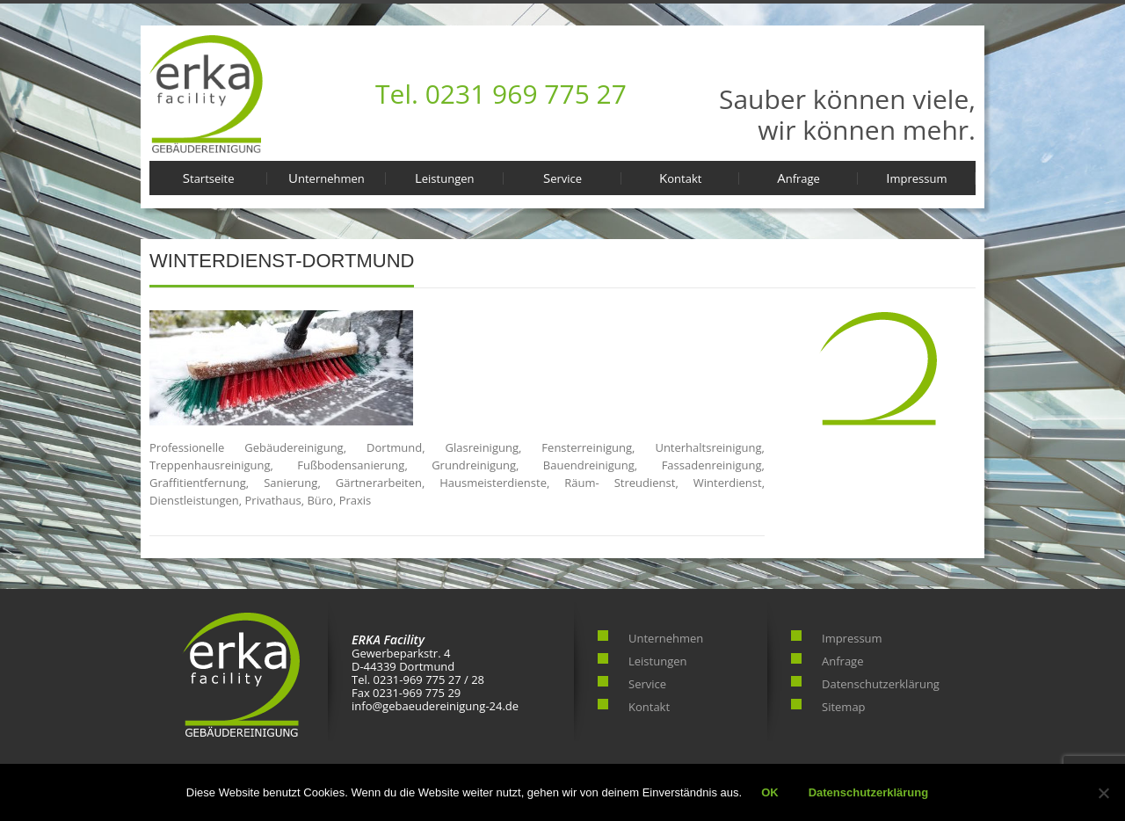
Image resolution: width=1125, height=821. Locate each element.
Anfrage (798, 177)
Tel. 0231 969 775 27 (501, 94)
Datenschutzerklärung (881, 684)
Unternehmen (326, 177)
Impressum (916, 177)
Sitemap (844, 707)
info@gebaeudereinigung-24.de (435, 706)
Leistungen (445, 177)
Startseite (209, 177)
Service (562, 177)
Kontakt (680, 177)
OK (770, 792)
